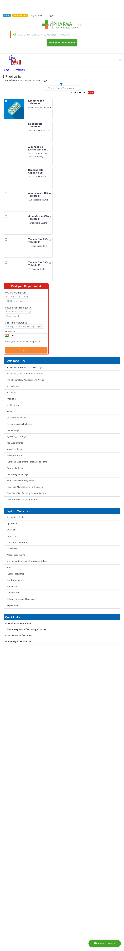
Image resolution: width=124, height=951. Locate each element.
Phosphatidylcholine (16, 555)
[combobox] (59, 34)
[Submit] (14, 34)
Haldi (9, 567)
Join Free (36, 15)
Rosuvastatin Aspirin (16, 517)
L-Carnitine (11, 529)
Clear (90, 92)
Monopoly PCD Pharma (18, 641)
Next (26, 350)
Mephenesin (12, 605)
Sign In (51, 15)
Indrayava (11, 536)
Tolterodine (12, 548)
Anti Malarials (13, 386)
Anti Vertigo (12, 392)
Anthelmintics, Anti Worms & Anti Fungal (25, 367)
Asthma (10, 411)
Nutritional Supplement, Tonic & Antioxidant (27, 461)
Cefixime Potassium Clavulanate (21, 599)
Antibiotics (11, 398)
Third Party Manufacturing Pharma (25, 629)
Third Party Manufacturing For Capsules (25, 487)
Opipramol (12, 523)
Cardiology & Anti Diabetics (19, 424)
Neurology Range (14, 449)
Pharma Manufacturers (19, 635)
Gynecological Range (16, 436)
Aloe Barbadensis (15, 580)
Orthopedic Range (15, 468)
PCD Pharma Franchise (18, 623)
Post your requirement (62, 42)
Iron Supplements (15, 443)
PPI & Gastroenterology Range (20, 480)
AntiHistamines (13, 405)
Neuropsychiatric (14, 455)
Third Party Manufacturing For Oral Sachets (26, 493)
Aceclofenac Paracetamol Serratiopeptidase (27, 561)
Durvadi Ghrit (13, 592)
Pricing (7, 15)
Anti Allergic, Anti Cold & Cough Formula (25, 373)
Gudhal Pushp (13, 586)
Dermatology (13, 430)
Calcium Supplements (16, 417)
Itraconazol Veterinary (17, 542)
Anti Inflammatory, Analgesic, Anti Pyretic (25, 380)
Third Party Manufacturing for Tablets (24, 499)
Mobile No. (10, 331)
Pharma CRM (21, 15)
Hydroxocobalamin (15, 573)
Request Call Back (104, 943)
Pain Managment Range (17, 474)
